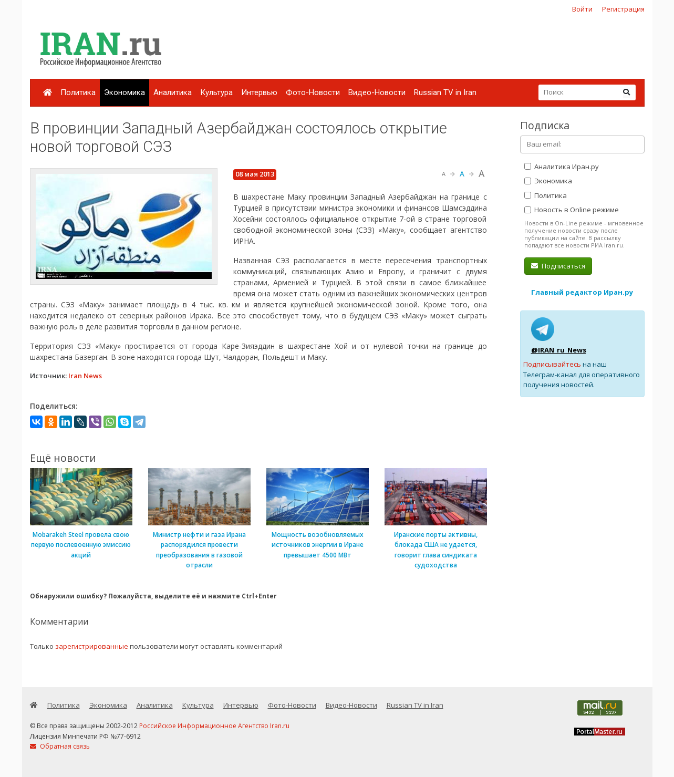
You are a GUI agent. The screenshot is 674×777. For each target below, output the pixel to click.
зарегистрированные (91, 646)
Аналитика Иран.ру (561, 166)
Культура (216, 92)
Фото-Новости (313, 92)
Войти (582, 9)
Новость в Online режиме (571, 209)
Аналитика (172, 92)
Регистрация (623, 9)
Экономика (124, 92)
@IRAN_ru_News (558, 350)
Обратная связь (60, 746)
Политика (78, 92)
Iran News (85, 375)
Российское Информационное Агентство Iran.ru (214, 725)
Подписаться (558, 266)
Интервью (259, 92)
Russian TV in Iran (445, 92)
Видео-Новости (377, 92)
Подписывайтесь (552, 364)
